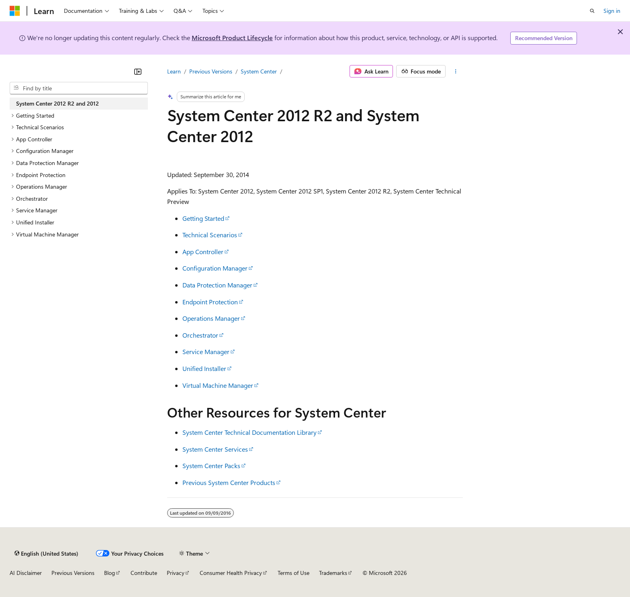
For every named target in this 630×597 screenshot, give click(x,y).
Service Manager (205, 351)
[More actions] (456, 71)
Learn (174, 71)
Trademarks (333, 573)
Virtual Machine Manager (217, 385)
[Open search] (592, 11)
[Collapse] (138, 71)
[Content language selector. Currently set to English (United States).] (46, 553)
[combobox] (79, 88)
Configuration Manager (215, 268)
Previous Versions (210, 71)
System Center (259, 71)
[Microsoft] (15, 11)
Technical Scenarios (209, 234)
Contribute (144, 573)
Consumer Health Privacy (231, 573)
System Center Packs (211, 465)
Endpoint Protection (210, 301)
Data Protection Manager (217, 285)
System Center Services (215, 449)
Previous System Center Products (228, 482)
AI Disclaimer (26, 573)
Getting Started (203, 218)
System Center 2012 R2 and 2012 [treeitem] (57, 103)
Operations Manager (211, 318)
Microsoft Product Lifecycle (232, 37)
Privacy (175, 573)
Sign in (611, 10)
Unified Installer (204, 368)
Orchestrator (200, 335)
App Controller (202, 251)
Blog (109, 573)
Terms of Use (293, 573)
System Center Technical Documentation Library (249, 432)
